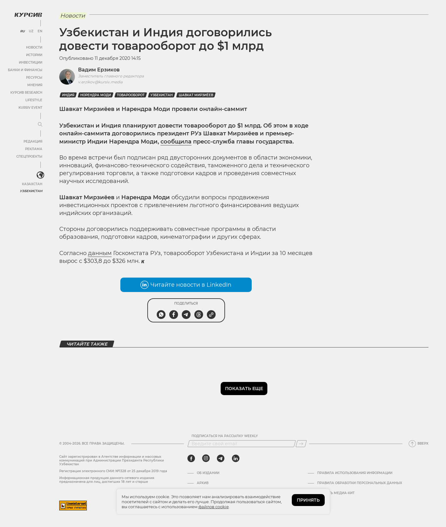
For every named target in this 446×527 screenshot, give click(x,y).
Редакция (33, 141)
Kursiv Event (30, 108)
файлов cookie (213, 506)
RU (22, 31)
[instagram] (206, 458)
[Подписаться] (301, 443)
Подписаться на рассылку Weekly (225, 436)
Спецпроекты (29, 156)
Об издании (208, 473)
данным (100, 253)
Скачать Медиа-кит (335, 493)
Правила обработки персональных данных (359, 483)
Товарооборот (130, 95)
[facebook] (191, 458)
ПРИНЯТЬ (308, 500)
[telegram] (220, 458)
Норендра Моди (95, 95)
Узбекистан (31, 191)
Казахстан (32, 184)
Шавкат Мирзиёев (196, 95)
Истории (34, 55)
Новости (34, 47)
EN (40, 31)
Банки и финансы (25, 70)
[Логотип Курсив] (28, 15)
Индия (68, 95)
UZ (31, 31)
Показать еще (244, 388)
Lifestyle (33, 100)
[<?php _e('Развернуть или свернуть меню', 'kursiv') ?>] (40, 175)
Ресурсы (34, 78)
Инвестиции (30, 62)
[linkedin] (235, 458)
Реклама (33, 149)
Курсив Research (26, 93)
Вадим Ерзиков (99, 70)
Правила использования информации (354, 473)
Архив (202, 483)
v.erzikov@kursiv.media (100, 82)
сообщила (176, 141)
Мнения (34, 85)
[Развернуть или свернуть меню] (40, 124)
